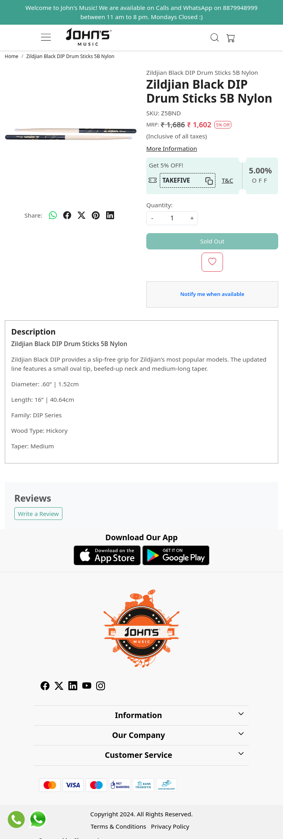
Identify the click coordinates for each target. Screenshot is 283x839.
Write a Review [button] (38, 514)
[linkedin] (110, 215)
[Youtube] (87, 687)
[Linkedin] (73, 687)
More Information (171, 148)
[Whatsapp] (53, 215)
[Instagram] (101, 687)
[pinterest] (96, 215)
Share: (33, 215)
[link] (215, 37)
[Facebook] (45, 687)
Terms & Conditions (118, 826)
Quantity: (159, 205)
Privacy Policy (170, 826)
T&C (227, 180)
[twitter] (81, 215)
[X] (59, 687)
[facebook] (67, 215)
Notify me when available (212, 294)
